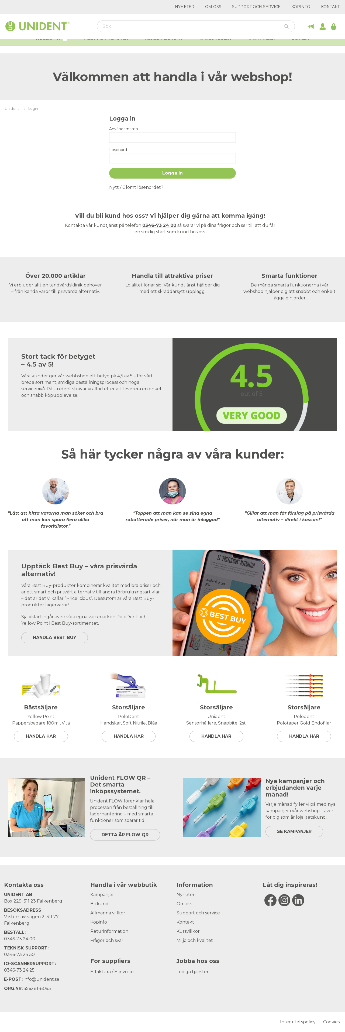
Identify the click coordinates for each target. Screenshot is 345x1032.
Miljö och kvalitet (195, 940)
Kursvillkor (188, 931)
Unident (12, 108)
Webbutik (51, 45)
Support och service (256, 6)
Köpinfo (300, 6)
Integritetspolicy (298, 1021)
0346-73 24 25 (19, 970)
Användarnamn (123, 129)
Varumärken (215, 46)
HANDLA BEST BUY (54, 637)
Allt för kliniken (106, 46)
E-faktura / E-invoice (112, 971)
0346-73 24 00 (19, 938)
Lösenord (118, 149)
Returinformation (109, 931)
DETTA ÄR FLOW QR (125, 834)
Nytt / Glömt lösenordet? (136, 187)
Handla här (41, 736)
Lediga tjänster (193, 971)
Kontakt (330, 6)
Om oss (213, 6)
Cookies (331, 1021)
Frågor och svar (106, 940)
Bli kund (99, 903)
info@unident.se (41, 979)
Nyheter (184, 6)
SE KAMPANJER (294, 831)
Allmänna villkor (107, 912)
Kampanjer (261, 46)
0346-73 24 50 (19, 954)
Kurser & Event (164, 46)
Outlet (300, 46)
